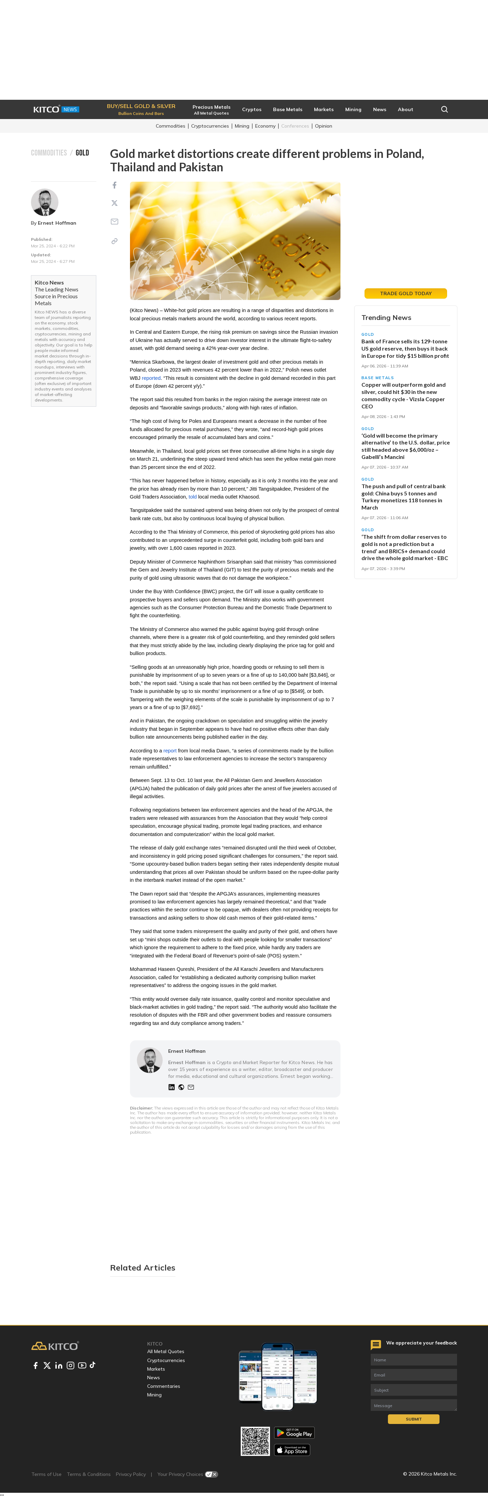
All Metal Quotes (165, 1351)
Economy (265, 126)
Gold (368, 334)
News (153, 1377)
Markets (156, 1369)
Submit (414, 1419)
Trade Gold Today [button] (406, 293)
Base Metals (377, 377)
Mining (242, 126)
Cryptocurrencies (210, 126)
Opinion (323, 126)
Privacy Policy (131, 1474)
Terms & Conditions (89, 1474)
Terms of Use (46, 1474)
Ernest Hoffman (57, 223)
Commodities (170, 126)
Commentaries (163, 1386)
